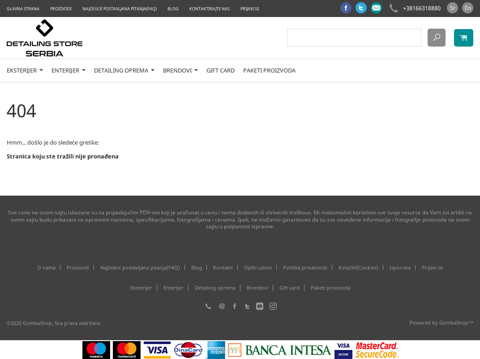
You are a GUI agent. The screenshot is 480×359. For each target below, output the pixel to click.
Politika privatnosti (305, 267)
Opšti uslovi (258, 267)
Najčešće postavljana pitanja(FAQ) (119, 9)
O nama (46, 267)
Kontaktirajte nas (209, 9)
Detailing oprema (124, 70)
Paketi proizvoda (269, 70)
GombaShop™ (456, 322)
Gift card (220, 70)
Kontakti (223, 267)
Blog (173, 9)
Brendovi (180, 70)
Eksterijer (25, 70)
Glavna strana (23, 9)
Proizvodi (61, 9)
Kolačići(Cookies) (358, 267)
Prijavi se (249, 9)
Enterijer (68, 70)
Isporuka (400, 267)
